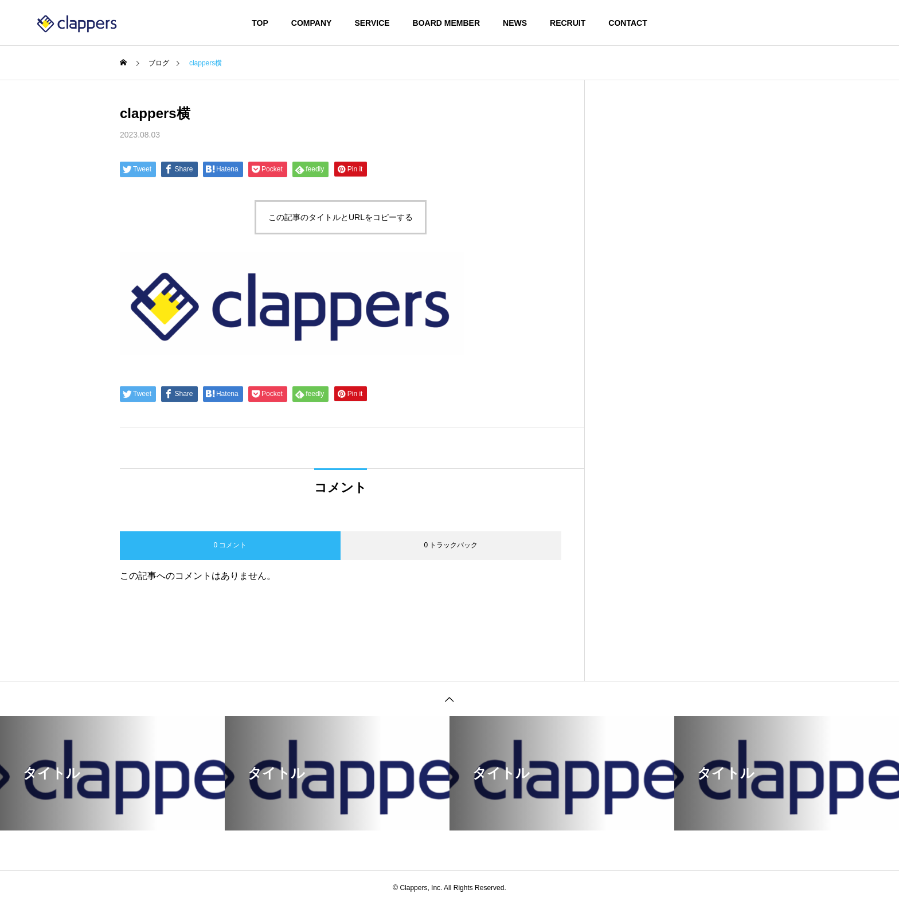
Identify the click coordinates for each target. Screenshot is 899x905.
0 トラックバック (451, 545)
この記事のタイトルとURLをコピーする (340, 217)
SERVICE (371, 23)
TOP (260, 23)
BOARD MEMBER (446, 23)
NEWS (515, 23)
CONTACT (627, 23)
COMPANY (311, 23)
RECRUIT (567, 23)
